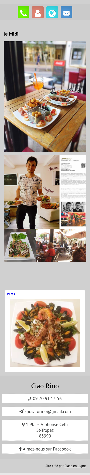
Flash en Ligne (75, 466)
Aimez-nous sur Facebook (45, 449)
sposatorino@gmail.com (45, 411)
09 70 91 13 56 (45, 398)
